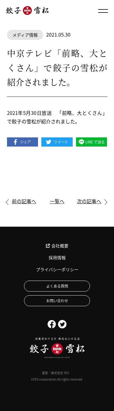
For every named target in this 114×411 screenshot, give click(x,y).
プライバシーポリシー (57, 269)
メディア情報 (25, 35)
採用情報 (57, 257)
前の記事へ (24, 201)
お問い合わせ (57, 300)
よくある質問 (57, 286)
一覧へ (57, 201)
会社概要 (57, 245)
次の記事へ (89, 201)
